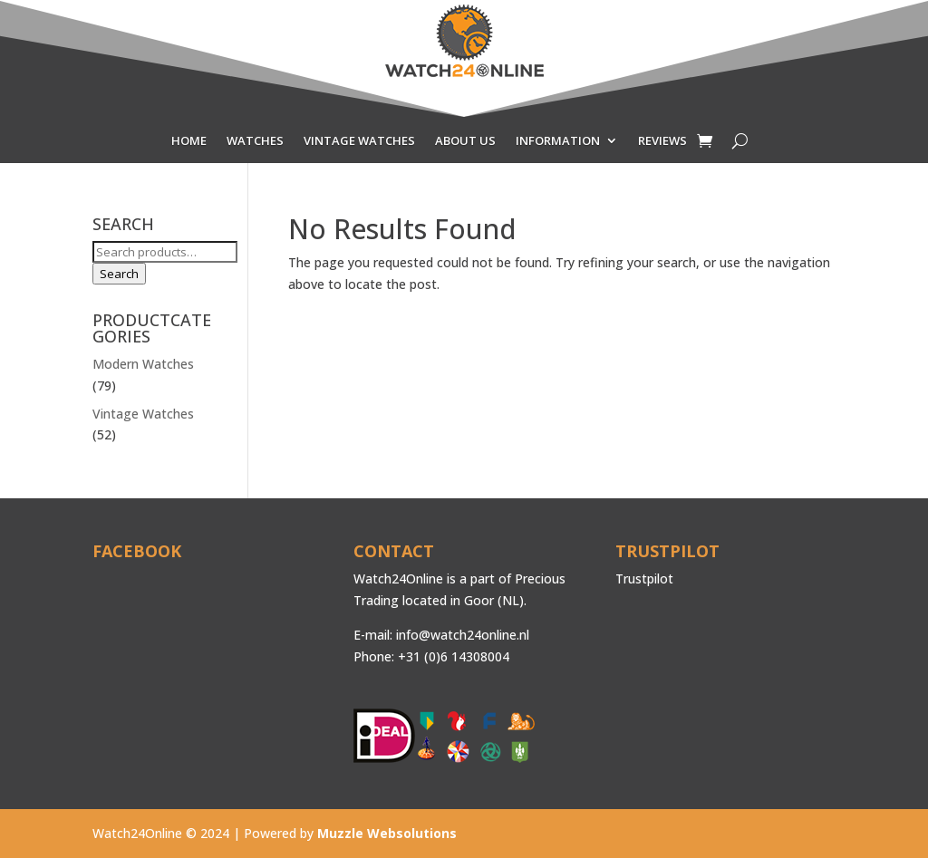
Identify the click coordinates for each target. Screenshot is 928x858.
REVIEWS (662, 141)
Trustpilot (644, 578)
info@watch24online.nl (462, 634)
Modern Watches (143, 363)
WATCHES (255, 141)
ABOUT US (465, 141)
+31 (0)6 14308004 (453, 656)
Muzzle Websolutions (387, 833)
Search (119, 273)
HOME (189, 141)
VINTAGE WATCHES (359, 141)
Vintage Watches (143, 413)
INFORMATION (558, 141)
